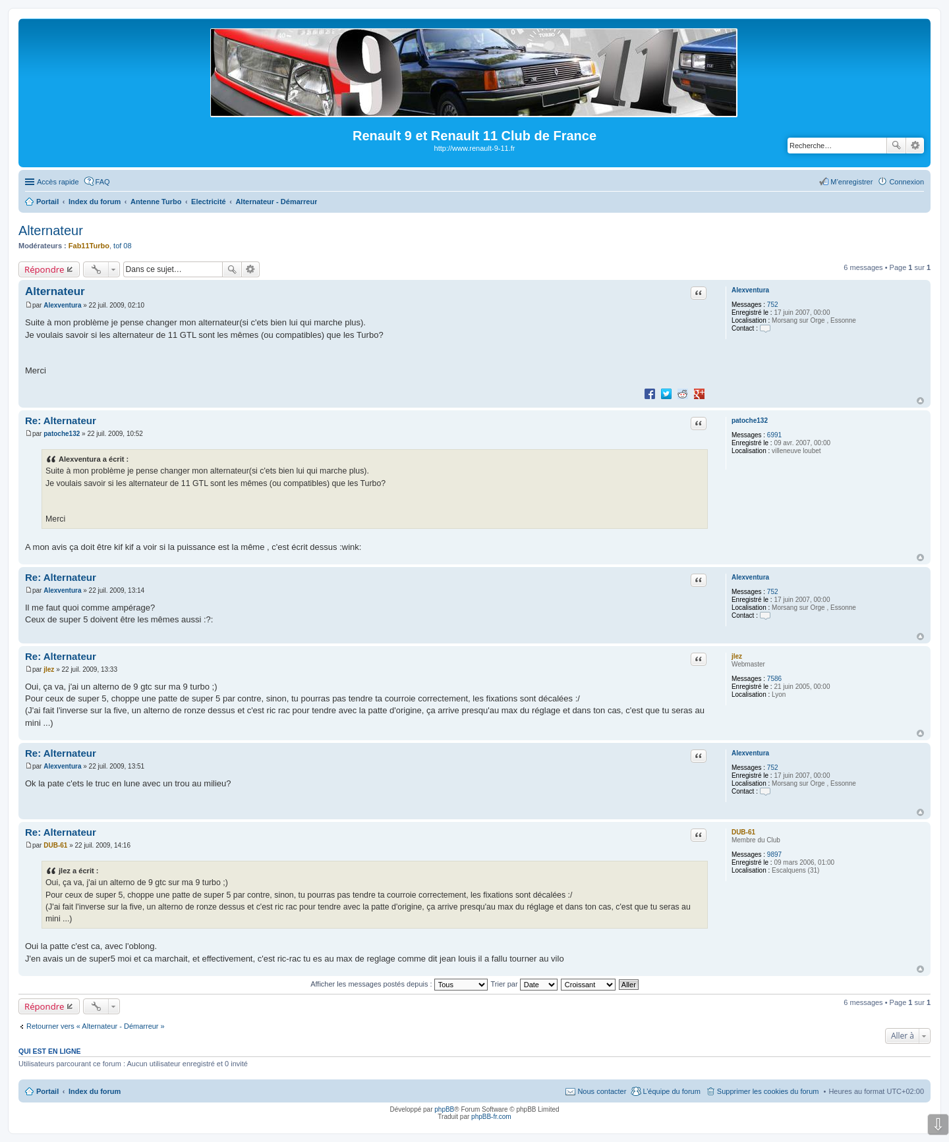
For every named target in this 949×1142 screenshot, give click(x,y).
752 (772, 304)
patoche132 (750, 420)
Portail (47, 201)
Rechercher (896, 145)
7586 (774, 678)
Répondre (44, 269)
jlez (737, 656)
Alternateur (50, 230)
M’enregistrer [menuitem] (851, 182)
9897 (774, 854)
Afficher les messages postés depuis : (399, 984)
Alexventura (750, 290)
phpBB (444, 1109)
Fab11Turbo (89, 246)
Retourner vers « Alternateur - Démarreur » (95, 1026)
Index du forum (95, 1091)
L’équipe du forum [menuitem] (671, 1091)
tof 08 (122, 246)
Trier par (524, 984)
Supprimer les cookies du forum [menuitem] (768, 1091)
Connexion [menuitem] (906, 182)
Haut (920, 400)
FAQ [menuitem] (103, 182)
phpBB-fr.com (491, 1116)
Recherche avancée (915, 145)
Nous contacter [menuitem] (601, 1091)
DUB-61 (743, 832)
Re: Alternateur (60, 420)
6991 (774, 435)
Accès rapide (58, 182)
